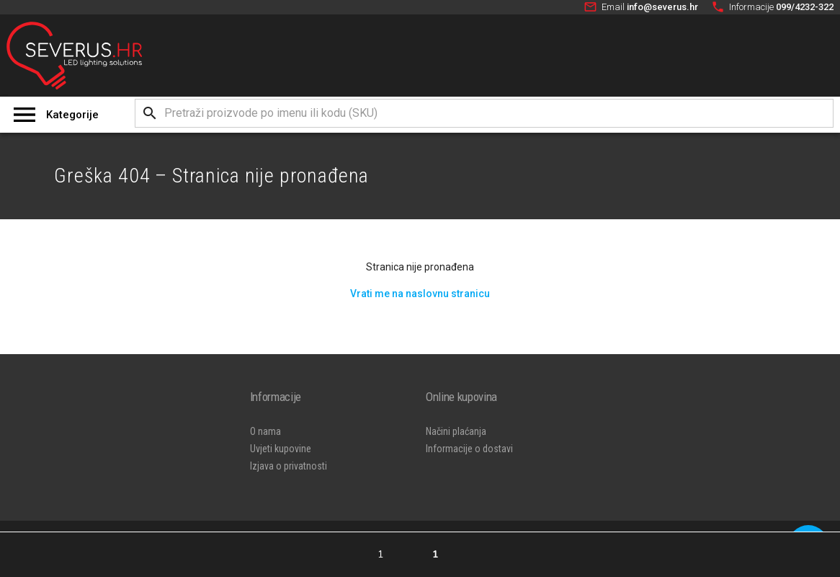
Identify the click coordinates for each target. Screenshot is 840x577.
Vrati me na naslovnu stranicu (420, 293)
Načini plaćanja (456, 431)
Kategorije (72, 114)
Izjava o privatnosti (288, 466)
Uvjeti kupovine (280, 448)
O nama (265, 431)
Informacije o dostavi (469, 448)
